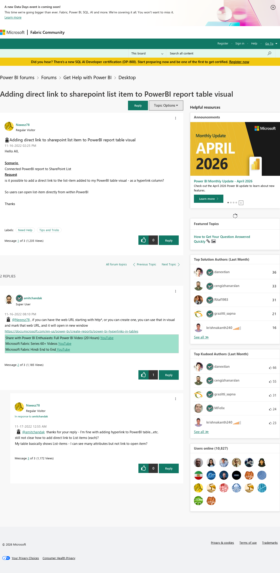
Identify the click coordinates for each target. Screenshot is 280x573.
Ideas (113, 32)
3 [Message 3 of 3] (28, 458)
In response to (31, 416)
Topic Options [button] (164, 105)
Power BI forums (17, 77)
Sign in (239, 43)
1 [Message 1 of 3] (18, 240)
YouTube (106, 337)
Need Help (25, 229)
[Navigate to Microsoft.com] (12, 32)
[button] (138, 105)
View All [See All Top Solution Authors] (201, 337)
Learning (171, 32)
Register (222, 43)
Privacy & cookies (222, 542)
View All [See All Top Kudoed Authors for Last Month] (201, 431)
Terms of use (248, 542)
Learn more (13, 17)
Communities (133, 32)
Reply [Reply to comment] (169, 375)
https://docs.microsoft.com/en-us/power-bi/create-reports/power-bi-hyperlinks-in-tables (71, 331)
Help (254, 43)
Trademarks (270, 542)
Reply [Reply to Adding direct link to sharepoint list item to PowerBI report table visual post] (169, 240)
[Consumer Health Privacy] (59, 558)
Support (190, 32)
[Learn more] (208, 199)
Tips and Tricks (49, 229)
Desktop (127, 77)
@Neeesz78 (21, 319)
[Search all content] (220, 53)
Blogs (153, 32)
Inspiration (95, 32)
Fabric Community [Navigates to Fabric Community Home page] (47, 32)
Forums (75, 32)
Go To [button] (269, 43)
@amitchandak (33, 432)
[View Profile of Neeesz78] (23, 124)
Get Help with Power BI (87, 77)
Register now (239, 61)
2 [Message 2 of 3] (18, 365)
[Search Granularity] (147, 53)
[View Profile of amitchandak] (33, 298)
